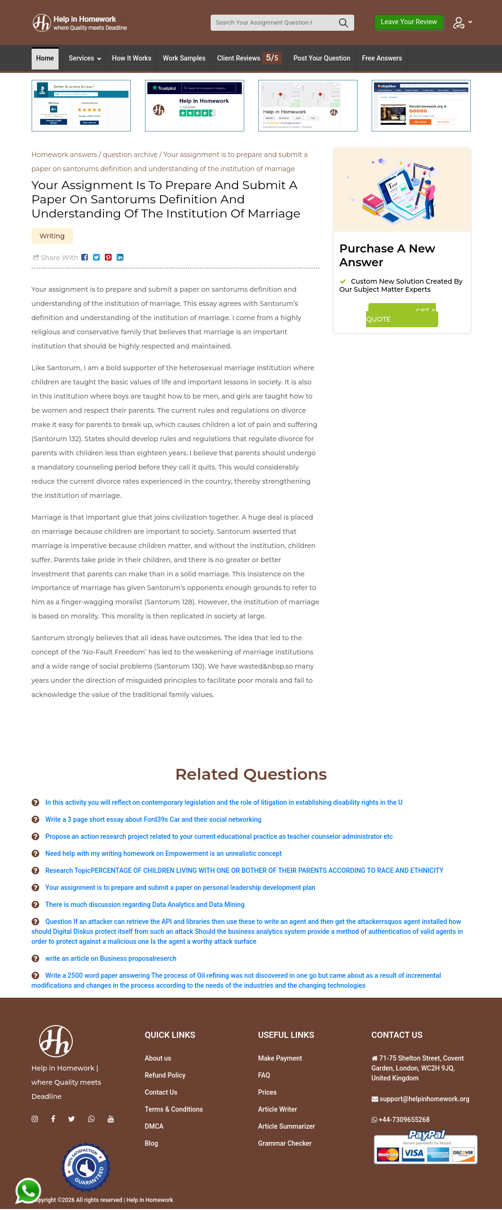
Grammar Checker (285, 1144)
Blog (151, 1144)
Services (85, 58)
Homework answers (64, 154)
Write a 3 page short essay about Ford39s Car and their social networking (153, 820)
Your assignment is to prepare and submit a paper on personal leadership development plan (180, 888)
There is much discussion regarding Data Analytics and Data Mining (145, 905)
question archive (130, 154)
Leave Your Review (409, 22)
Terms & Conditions (174, 1110)
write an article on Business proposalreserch (111, 959)
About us (158, 1059)
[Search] (272, 23)
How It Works (131, 58)
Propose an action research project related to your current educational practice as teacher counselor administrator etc (219, 837)
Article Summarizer (286, 1127)
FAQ (264, 1076)
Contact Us (161, 1093)
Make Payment (280, 1059)
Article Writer (277, 1110)
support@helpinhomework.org (423, 1100)
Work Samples (184, 58)
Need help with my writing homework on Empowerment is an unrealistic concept (163, 854)
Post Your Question (321, 58)
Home (45, 58)
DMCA (154, 1127)
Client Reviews (249, 58)
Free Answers (382, 58)
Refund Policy (165, 1076)
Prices (267, 1093)
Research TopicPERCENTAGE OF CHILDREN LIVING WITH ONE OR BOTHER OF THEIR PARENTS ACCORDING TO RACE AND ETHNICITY (244, 871)
